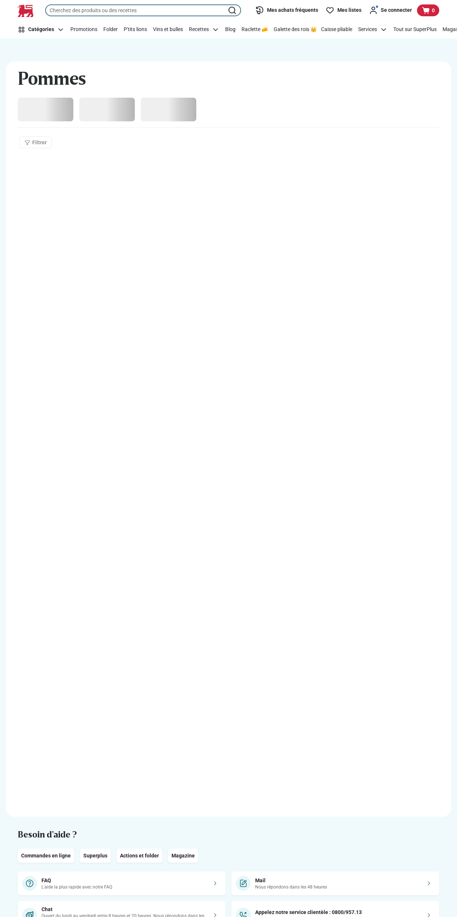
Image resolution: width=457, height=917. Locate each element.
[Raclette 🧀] (254, 29)
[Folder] (110, 29)
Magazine (183, 856)
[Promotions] (84, 29)
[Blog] (230, 29)
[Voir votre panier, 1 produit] (428, 10)
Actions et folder (139, 856)
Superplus (95, 856)
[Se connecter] (390, 10)
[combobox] (143, 10)
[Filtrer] (35, 142)
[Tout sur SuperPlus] (415, 30)
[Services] (373, 29)
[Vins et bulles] (168, 29)
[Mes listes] (343, 10)
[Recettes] (204, 29)
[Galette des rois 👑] (295, 29)
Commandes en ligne (46, 856)
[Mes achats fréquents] (286, 10)
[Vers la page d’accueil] (25, 10)
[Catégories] (42, 29)
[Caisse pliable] (336, 30)
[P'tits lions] (135, 29)
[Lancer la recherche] (233, 10)
